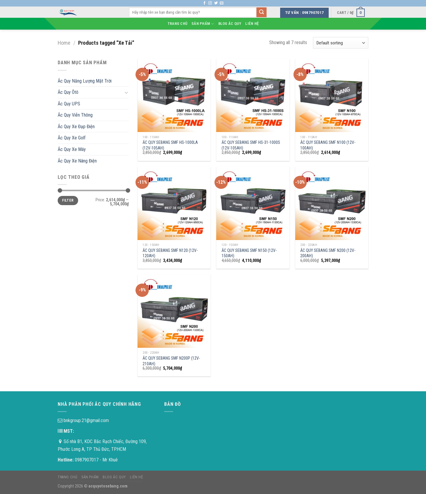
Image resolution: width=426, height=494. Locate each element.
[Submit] (261, 12)
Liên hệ (252, 23)
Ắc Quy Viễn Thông (75, 115)
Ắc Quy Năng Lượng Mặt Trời (85, 81)
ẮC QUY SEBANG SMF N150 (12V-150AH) (249, 253)
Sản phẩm (202, 24)
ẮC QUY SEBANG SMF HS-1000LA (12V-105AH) (170, 145)
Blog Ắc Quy (229, 23)
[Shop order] (340, 43)
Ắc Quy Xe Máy (72, 149)
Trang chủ (177, 23)
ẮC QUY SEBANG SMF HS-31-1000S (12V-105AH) (251, 145)
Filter (67, 200)
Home (64, 43)
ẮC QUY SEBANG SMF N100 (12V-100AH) (327, 145)
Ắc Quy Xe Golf (71, 138)
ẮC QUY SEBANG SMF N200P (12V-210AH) (171, 361)
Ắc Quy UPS (69, 104)
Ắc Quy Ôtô (68, 92)
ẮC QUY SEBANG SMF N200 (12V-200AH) (327, 253)
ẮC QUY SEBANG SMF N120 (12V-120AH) (170, 253)
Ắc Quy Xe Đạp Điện (76, 126)
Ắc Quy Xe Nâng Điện (77, 161)
